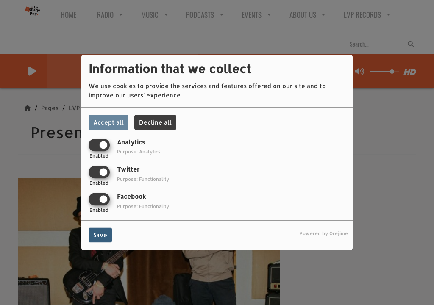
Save (100, 235)
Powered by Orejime (324, 233)
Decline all (155, 122)
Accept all (108, 122)
